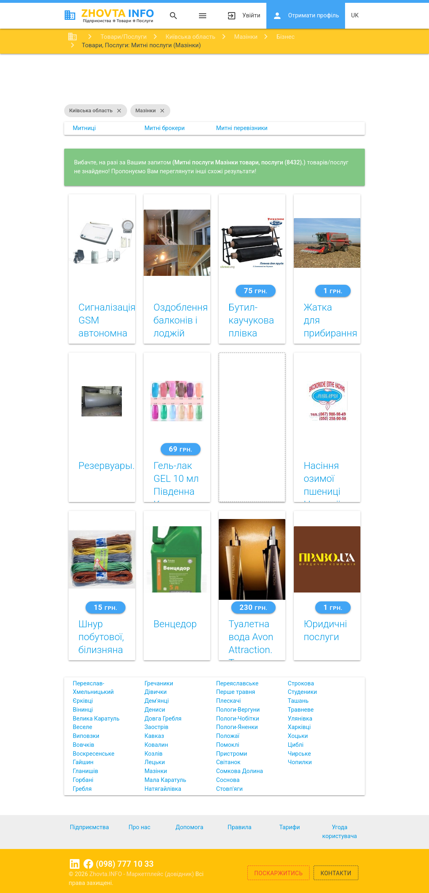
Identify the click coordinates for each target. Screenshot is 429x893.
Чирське (299, 753)
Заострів (156, 727)
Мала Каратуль (165, 780)
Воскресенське (93, 753)
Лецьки (154, 762)
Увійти (243, 16)
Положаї (227, 736)
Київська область (95, 110)
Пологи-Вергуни (237, 709)
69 (180, 449)
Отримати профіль (305, 16)
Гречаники (158, 683)
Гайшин (83, 762)
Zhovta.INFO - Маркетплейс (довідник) (143, 874)
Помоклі (227, 745)
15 (105, 607)
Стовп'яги (229, 789)
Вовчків (83, 745)
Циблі (295, 745)
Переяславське (237, 683)
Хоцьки (298, 736)
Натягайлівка (162, 789)
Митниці (84, 128)
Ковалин (156, 745)
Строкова (301, 683)
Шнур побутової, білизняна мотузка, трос (101, 649)
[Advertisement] (214, 80)
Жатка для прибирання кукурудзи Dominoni (330, 333)
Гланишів (85, 771)
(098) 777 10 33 (125, 864)
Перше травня (235, 692)
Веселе (82, 727)
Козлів (153, 753)
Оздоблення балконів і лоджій (180, 320)
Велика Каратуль (96, 718)
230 (253, 607)
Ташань (298, 701)
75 (255, 290)
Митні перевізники (242, 128)
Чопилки (300, 762)
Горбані (83, 780)
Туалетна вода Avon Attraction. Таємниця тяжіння (250, 649)
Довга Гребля (163, 718)
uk (355, 15)
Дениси (154, 709)
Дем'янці (156, 701)
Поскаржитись (278, 873)
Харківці (299, 727)
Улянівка (300, 718)
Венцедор (175, 624)
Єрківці (83, 701)
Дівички (155, 692)
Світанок (228, 762)
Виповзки (86, 736)
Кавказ (154, 736)
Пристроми (231, 753)
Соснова (227, 780)
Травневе (301, 709)
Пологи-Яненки (236, 727)
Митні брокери (164, 128)
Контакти (336, 873)
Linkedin (75, 864)
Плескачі (228, 701)
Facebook (88, 864)
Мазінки (150, 110)
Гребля (82, 789)
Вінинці (83, 709)
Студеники (302, 692)
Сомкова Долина (239, 771)
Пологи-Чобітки (237, 718)
